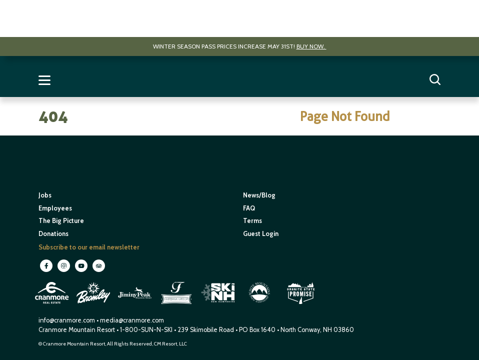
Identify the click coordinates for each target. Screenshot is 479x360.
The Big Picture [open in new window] (61, 220)
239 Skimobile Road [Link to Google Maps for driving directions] (206, 330)
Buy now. (311, 46)
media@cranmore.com (132, 320)
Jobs (45, 195)
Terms (252, 220)
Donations (53, 234)
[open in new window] (53, 305)
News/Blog (259, 195)
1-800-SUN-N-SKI (146, 330)
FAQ (249, 208)
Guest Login (260, 234)
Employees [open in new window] (55, 208)
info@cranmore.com (67, 320)
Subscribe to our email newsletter (89, 247)
